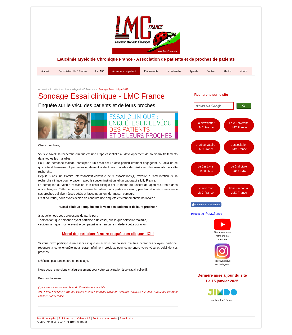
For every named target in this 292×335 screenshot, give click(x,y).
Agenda (193, 71)
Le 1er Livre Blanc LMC (205, 169)
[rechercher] (213, 106)
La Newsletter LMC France (206, 125)
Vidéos (243, 71)
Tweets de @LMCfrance (206, 213)
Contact (211, 71)
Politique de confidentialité (74, 318)
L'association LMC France (72, 71)
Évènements (151, 71)
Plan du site (126, 318)
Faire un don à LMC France (239, 190)
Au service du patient (124, 71)
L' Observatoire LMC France (206, 147)
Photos (227, 71)
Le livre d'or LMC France (205, 190)
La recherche (173, 71)
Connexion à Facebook (206, 204)
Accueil (45, 71)
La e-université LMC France (238, 125)
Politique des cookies (105, 318)
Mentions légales (46, 318)
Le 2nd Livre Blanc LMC (239, 169)
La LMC (99, 71)
